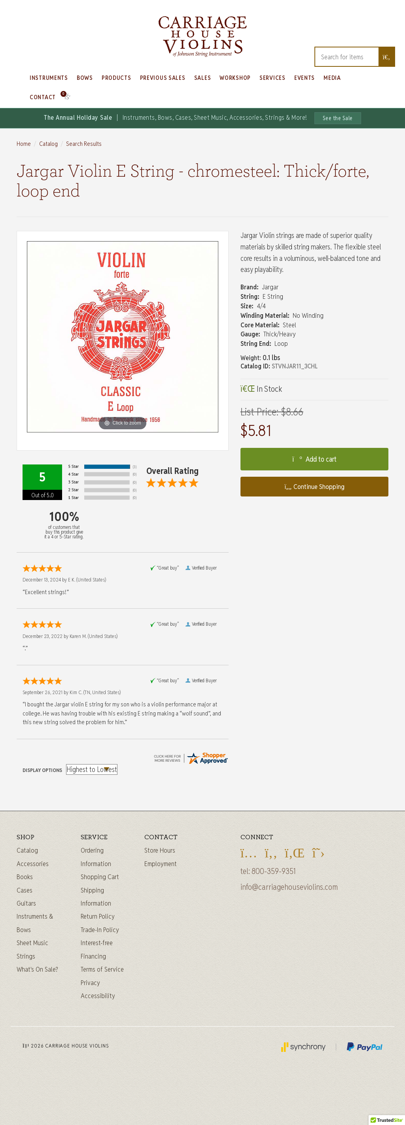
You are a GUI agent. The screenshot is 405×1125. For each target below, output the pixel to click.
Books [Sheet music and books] (25, 876)
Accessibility (98, 995)
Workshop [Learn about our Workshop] (235, 77)
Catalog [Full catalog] (27, 850)
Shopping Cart (100, 876)
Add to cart (314, 459)
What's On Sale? (37, 969)
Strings (26, 956)
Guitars (26, 903)
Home (24, 143)
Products (116, 77)
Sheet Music (32, 942)
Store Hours (159, 850)
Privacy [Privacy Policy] (90, 982)
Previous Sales (162, 77)
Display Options (42, 770)
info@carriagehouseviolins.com (289, 887)
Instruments (49, 77)
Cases (24, 890)
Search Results (84, 143)
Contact (43, 97)
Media (332, 77)
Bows (85, 77)
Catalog (48, 143)
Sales (202, 77)
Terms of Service (102, 969)
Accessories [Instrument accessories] (33, 863)
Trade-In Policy (100, 929)
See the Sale (338, 118)
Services (272, 77)
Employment (160, 863)
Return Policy (98, 916)
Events (304, 77)
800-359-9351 (274, 871)
